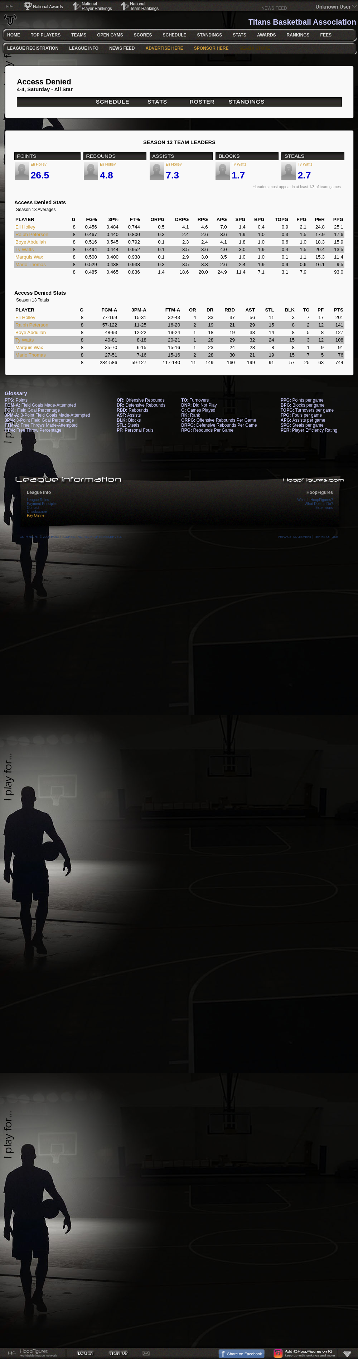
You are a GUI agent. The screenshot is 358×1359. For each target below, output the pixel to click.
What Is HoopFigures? (315, 500)
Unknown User (333, 7)
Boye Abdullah (30, 242)
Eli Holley (39, 164)
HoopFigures (319, 492)
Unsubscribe (37, 512)
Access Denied (44, 82)
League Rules (38, 500)
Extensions (324, 508)
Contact (33, 508)
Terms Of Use (326, 537)
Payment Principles (42, 504)
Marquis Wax (29, 257)
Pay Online (35, 515)
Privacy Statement (294, 537)
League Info (39, 492)
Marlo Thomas (30, 264)
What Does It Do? (319, 504)
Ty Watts (239, 164)
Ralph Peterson (31, 234)
